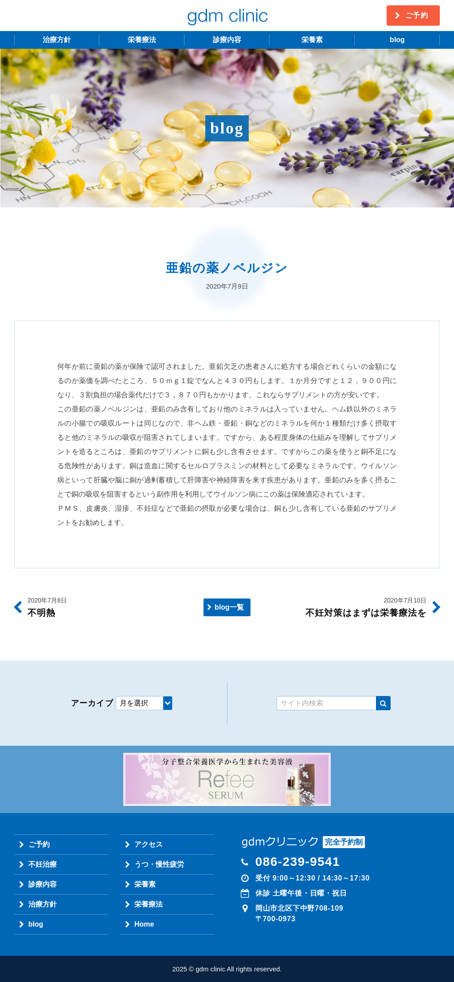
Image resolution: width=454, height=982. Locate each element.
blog (397, 39)
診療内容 (227, 39)
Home (144, 924)
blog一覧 (229, 607)
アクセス (148, 844)
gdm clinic (227, 15)
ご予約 (417, 15)
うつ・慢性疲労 (159, 864)
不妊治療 (42, 864)
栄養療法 (142, 39)
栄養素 (312, 39)
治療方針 (57, 39)
